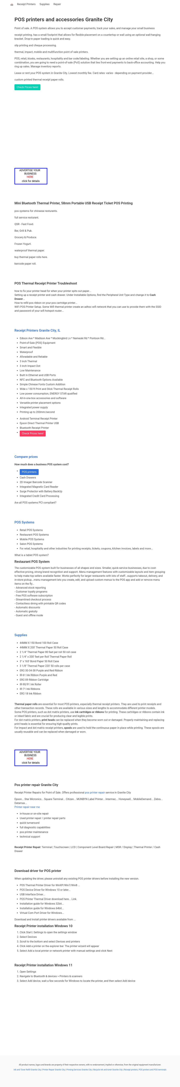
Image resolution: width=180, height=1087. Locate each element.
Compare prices (26, 457)
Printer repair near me (27, 807)
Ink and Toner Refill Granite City (27, 1070)
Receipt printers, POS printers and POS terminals (145, 1070)
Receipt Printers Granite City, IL (37, 330)
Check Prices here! (27, 87)
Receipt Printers (26, 4)
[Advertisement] (93, 129)
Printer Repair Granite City (53, 1070)
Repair (57, 4)
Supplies (44, 4)
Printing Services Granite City (79, 1070)
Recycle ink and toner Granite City (107, 1070)
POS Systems (24, 522)
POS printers (29, 472)
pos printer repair (95, 792)
